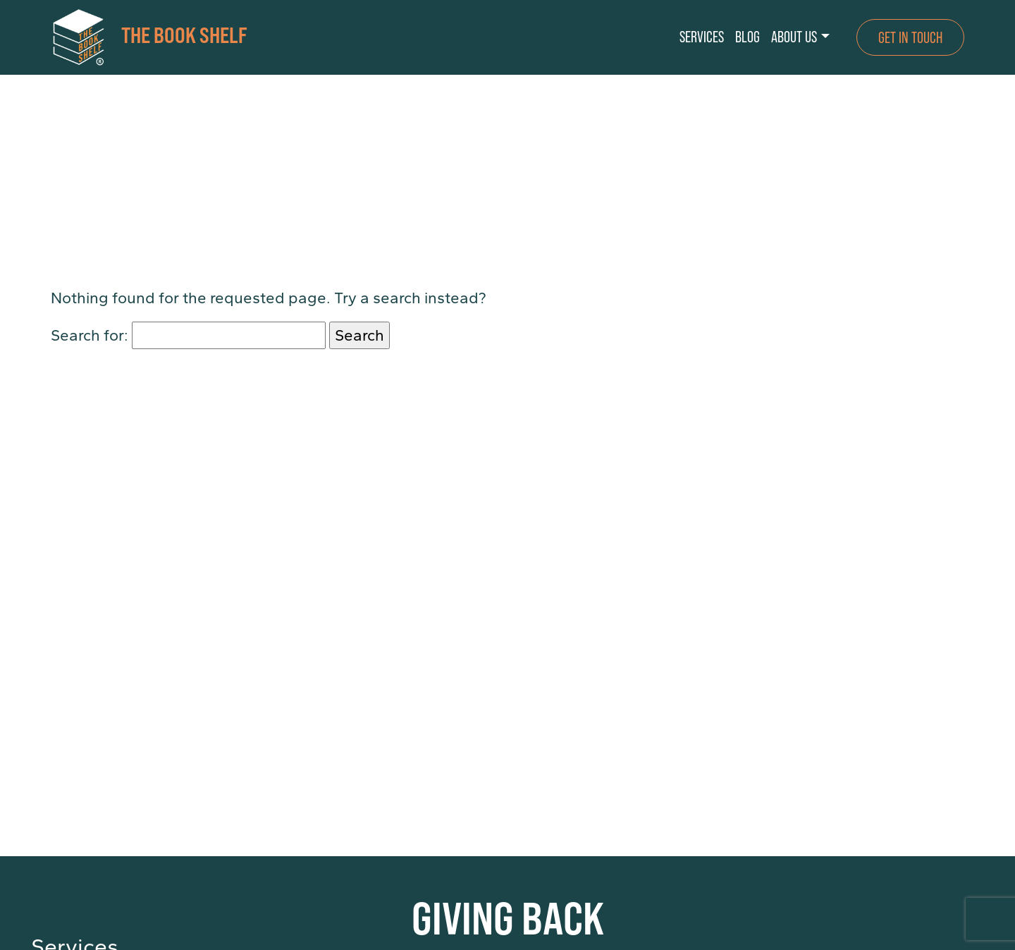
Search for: (89, 335)
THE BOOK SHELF (149, 37)
